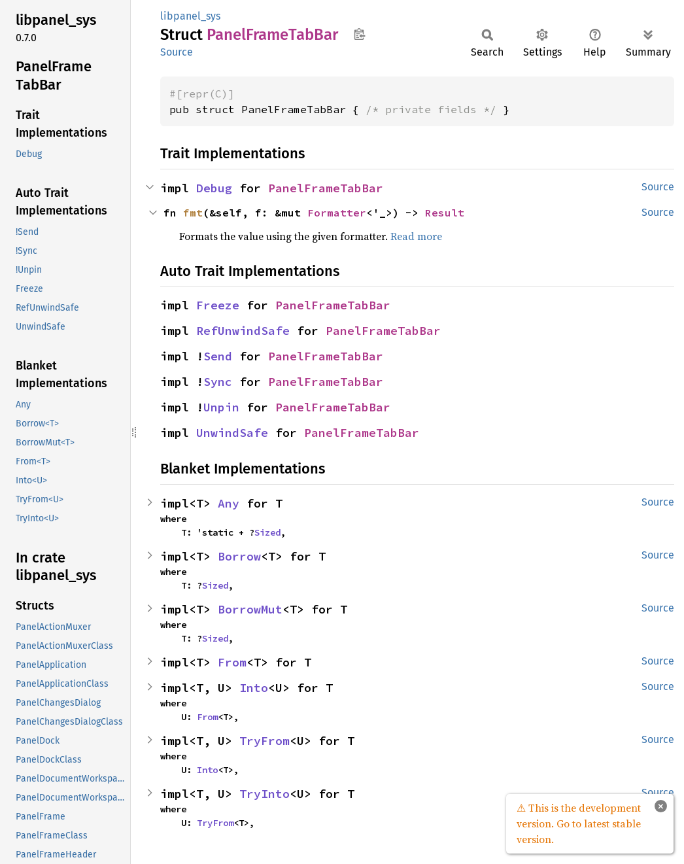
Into (253, 687)
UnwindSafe (232, 432)
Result (444, 212)
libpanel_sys (190, 16)
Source (176, 52)
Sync (217, 381)
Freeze (217, 305)
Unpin (221, 407)
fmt (193, 212)
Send (217, 356)
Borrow (239, 556)
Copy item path (359, 34)
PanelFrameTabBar (325, 188)
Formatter (336, 212)
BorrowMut (250, 609)
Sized (267, 532)
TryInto (264, 793)
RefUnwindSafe (243, 330)
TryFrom (264, 740)
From (232, 662)
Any (228, 503)
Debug (214, 188)
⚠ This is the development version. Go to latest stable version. (579, 823)
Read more (416, 236)
